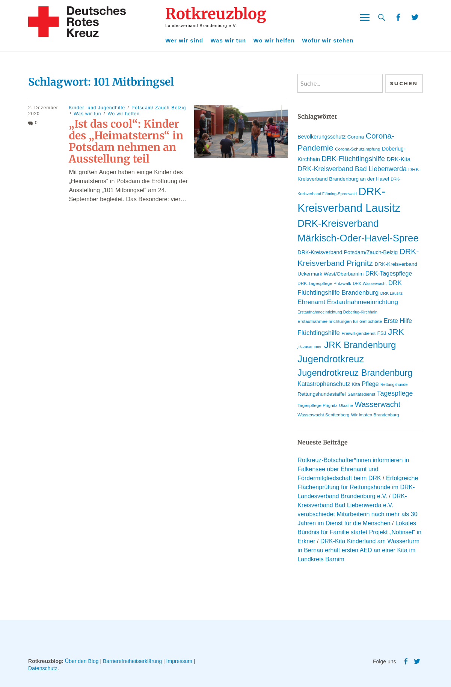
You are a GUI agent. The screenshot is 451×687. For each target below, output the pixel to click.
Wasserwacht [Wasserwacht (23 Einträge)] (377, 404)
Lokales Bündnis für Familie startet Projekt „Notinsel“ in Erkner (359, 532)
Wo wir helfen (274, 40)
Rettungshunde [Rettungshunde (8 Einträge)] (393, 384)
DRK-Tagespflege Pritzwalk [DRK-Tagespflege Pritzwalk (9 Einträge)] (324, 283)
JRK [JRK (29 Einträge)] (396, 332)
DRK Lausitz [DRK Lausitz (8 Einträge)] (391, 293)
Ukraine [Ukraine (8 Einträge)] (346, 405)
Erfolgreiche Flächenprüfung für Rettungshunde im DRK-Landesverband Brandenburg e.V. (357, 487)
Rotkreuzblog (215, 13)
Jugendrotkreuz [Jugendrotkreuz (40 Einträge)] (330, 359)
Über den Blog (82, 661)
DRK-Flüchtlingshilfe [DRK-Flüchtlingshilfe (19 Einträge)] (353, 159)
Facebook (397, 17)
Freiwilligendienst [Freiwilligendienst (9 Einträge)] (358, 333)
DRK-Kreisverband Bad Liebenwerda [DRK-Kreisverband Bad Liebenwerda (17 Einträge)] (352, 169)
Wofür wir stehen (327, 40)
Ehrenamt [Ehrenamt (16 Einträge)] (311, 302)
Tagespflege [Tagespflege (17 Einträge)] (395, 393)
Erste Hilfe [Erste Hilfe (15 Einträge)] (398, 320)
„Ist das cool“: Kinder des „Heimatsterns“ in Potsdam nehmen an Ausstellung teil (126, 141)
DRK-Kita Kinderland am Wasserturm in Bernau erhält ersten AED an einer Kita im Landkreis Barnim (358, 550)
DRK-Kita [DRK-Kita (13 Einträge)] (398, 159)
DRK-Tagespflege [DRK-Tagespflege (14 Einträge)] (388, 273)
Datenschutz (42, 668)
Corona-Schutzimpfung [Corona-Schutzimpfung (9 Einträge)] (357, 149)
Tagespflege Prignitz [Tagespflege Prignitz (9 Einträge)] (317, 405)
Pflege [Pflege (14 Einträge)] (370, 384)
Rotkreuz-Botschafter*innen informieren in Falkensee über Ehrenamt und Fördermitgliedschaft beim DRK (353, 469)
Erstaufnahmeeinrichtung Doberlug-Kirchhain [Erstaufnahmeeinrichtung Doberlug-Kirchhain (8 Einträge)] (337, 312)
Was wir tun (228, 40)
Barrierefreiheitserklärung (132, 661)
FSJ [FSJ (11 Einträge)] (381, 333)
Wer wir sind (184, 40)
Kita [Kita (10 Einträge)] (356, 384)
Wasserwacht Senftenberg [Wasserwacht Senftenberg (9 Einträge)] (323, 414)
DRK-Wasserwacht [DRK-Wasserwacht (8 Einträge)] (370, 283)
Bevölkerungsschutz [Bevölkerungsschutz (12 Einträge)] (321, 137)
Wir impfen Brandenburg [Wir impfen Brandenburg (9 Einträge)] (375, 414)
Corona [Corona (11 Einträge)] (355, 137)
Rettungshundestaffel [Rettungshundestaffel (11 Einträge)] (321, 394)
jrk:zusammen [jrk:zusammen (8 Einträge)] (309, 346)
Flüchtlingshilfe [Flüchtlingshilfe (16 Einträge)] (318, 332)
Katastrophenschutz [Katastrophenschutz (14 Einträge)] (323, 384)
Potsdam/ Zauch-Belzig (158, 107)
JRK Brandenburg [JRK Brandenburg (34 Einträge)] (360, 345)
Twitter (415, 17)
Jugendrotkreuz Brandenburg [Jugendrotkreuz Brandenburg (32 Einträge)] (354, 373)
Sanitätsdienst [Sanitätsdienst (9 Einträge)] (361, 394)
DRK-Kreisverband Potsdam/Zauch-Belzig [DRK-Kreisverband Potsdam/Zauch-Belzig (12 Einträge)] (347, 252)
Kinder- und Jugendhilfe (97, 107)
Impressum (179, 661)
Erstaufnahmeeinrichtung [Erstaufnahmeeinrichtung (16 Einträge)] (362, 302)
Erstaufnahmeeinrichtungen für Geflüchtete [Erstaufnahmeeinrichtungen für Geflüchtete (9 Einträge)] (339, 321)
